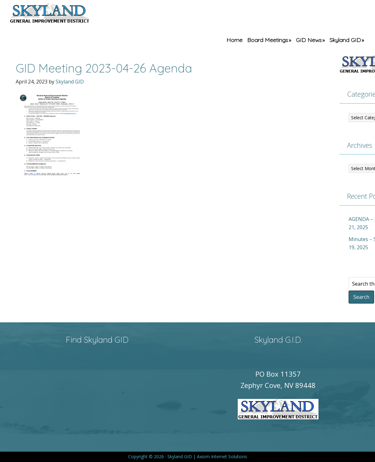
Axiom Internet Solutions (222, 456)
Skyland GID (64, 14)
